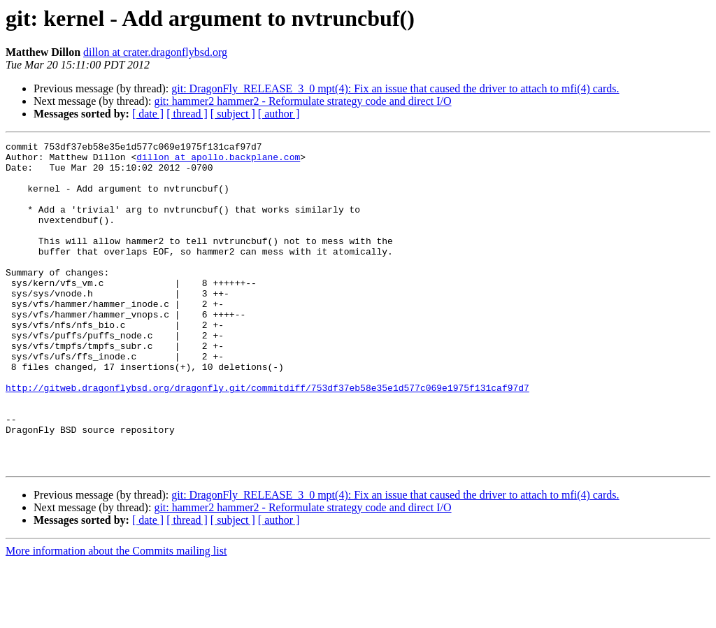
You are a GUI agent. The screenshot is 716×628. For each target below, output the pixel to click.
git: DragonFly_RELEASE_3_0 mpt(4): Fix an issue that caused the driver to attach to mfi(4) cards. (395, 88)
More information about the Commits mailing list (116, 616)
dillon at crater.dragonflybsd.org (155, 52)
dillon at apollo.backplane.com (218, 161)
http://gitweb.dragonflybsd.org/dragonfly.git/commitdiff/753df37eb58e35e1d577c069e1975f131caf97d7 (267, 437)
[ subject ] (232, 114)
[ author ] (279, 114)
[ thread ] (187, 114)
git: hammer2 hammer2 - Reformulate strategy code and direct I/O (302, 101)
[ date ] (148, 114)
